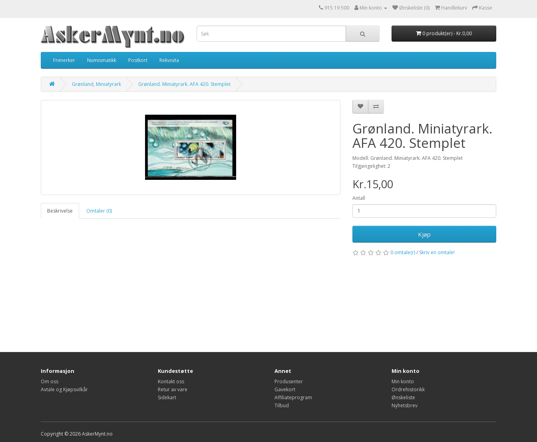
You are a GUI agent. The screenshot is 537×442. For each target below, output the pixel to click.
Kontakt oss (171, 381)
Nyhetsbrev (405, 405)
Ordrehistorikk (408, 389)
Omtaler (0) (99, 210)
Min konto (403, 381)
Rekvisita (169, 60)
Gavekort (284, 389)
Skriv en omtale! (437, 252)
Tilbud (281, 405)
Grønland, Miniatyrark (96, 84)
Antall (358, 198)
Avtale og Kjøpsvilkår (64, 389)
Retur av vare (172, 389)
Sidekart (167, 397)
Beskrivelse (60, 210)
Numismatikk (101, 60)
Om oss (49, 381)
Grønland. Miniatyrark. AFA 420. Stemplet (184, 84)
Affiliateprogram (293, 397)
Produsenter (288, 381)
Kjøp (424, 234)
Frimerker (64, 60)
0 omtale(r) (402, 252)
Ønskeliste (403, 397)
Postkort (137, 60)
